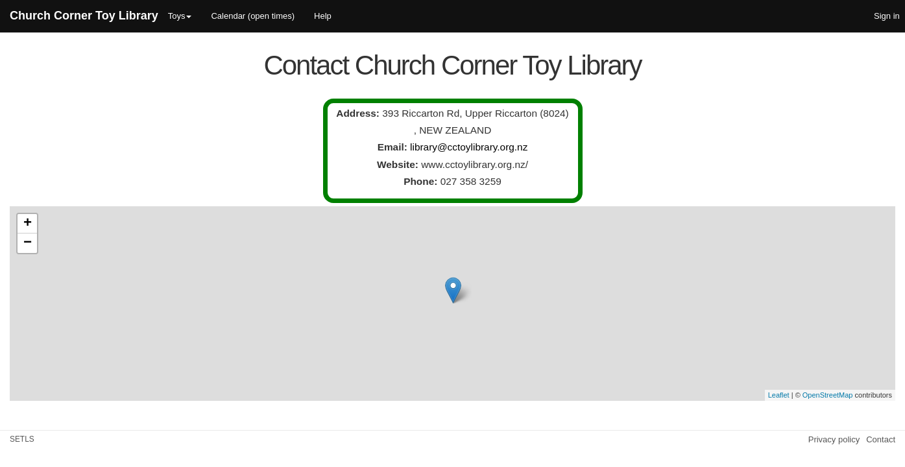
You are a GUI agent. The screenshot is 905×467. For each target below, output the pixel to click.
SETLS (22, 439)
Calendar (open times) (253, 16)
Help (323, 16)
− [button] (27, 243)
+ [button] (27, 224)
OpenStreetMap (827, 395)
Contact (880, 439)
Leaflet (779, 395)
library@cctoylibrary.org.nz (468, 146)
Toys (180, 16)
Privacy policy (834, 439)
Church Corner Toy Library (84, 15)
